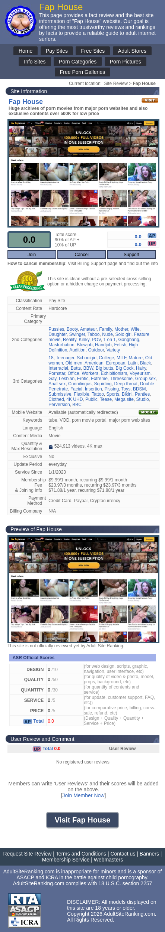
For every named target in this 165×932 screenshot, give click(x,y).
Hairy (141, 368)
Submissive (59, 394)
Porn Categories (77, 62)
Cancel (81, 254)
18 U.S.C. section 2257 (125, 883)
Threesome (121, 378)
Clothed (56, 399)
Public (91, 399)
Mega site (124, 399)
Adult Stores (132, 51)
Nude (107, 334)
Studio (142, 399)
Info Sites (34, 62)
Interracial (58, 368)
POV (96, 339)
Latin (132, 363)
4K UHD (74, 399)
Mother (121, 329)
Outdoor (96, 350)
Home (25, 51)
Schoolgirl (86, 357)
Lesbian (66, 378)
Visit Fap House (83, 820)
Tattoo (98, 394)
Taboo (94, 334)
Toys (126, 389)
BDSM (139, 389)
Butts (76, 368)
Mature (136, 357)
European (115, 363)
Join (32, 254)
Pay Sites (57, 51)
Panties (142, 394)
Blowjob (84, 344)
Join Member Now (84, 795)
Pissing (111, 389)
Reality (69, 339)
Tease (106, 399)
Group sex (145, 378)
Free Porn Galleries (82, 72)
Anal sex (57, 383)
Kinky (84, 339)
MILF (121, 357)
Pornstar (56, 373)
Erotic (83, 378)
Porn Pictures (125, 62)
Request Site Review (27, 854)
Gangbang (128, 339)
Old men (74, 363)
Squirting (102, 383)
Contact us (122, 854)
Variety (113, 350)
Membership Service (66, 860)
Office (73, 373)
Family (105, 329)
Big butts (104, 368)
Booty (72, 329)
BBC (77, 404)
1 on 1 (110, 339)
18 (50, 357)
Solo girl (123, 334)
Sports (113, 394)
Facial (76, 389)
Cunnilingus (80, 383)
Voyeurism (140, 373)
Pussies (56, 329)
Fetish (120, 344)
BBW (88, 368)
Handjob (103, 344)
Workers (90, 373)
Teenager (65, 357)
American (94, 363)
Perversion (59, 404)
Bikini (127, 394)
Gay (52, 378)
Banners (149, 854)
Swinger (77, 334)
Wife (135, 329)
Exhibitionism (114, 373)
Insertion (93, 389)
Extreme (99, 378)
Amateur (88, 329)
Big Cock (124, 368)
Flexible (81, 394)
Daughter (57, 334)
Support (131, 254)
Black (145, 363)
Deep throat (125, 383)
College (106, 357)
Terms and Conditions (81, 854)
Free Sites (93, 51)
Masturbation (61, 344)
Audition (77, 350)
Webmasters (108, 860)
